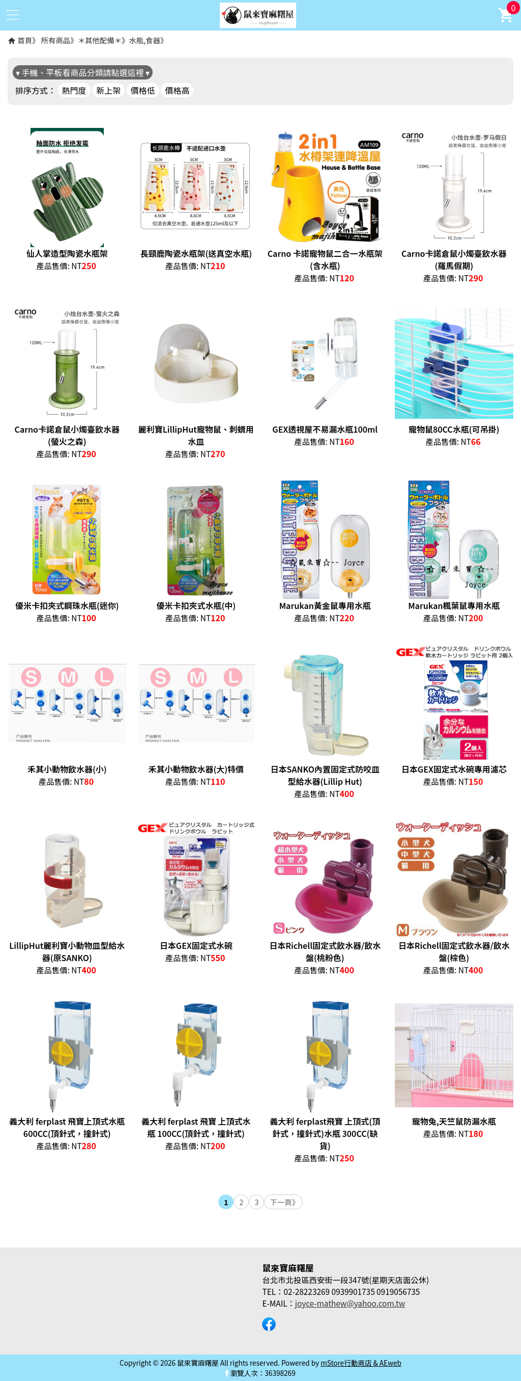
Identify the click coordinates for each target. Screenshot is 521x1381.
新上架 (108, 90)
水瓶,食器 (144, 40)
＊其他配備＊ (100, 40)
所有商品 (56, 40)
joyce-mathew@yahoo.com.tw (350, 1303)
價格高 (177, 90)
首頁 (24, 40)
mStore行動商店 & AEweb (361, 1363)
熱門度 (74, 90)
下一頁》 (284, 1202)
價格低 (143, 90)
